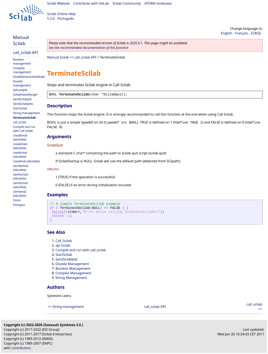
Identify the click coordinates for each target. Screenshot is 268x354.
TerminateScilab (24, 118)
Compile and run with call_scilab (80, 250)
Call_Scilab (63, 240)
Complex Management (73, 273)
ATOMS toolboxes (158, 3)
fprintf (59, 212)
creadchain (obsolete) (20, 146)
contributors (21, 348)
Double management (22, 83)
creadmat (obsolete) (26, 161)
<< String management (66, 306)
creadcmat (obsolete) (20, 155)
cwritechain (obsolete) (20, 176)
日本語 (256, 33)
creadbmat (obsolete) (20, 137)
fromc (17, 200)
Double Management (72, 264)
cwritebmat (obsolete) (20, 168)
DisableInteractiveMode (29, 77)
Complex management (22, 70)
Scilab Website (58, 3)
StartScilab (20, 108)
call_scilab (19, 122)
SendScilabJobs (23, 104)
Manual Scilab (21, 40)
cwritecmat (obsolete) (20, 185)
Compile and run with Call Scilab (24, 129)
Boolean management (22, 61)
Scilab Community (126, 3)
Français (241, 33)
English (226, 33)
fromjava (19, 205)
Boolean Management (72, 268)
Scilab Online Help (61, 14)
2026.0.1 (136, 43)
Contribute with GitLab (91, 3)
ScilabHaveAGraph (25, 94)
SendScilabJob (22, 99)
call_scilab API (25, 52)
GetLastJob (20, 90)
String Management (71, 277)
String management (26, 113)
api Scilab (62, 245)
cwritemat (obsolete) (19, 194)
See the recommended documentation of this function (88, 47)
